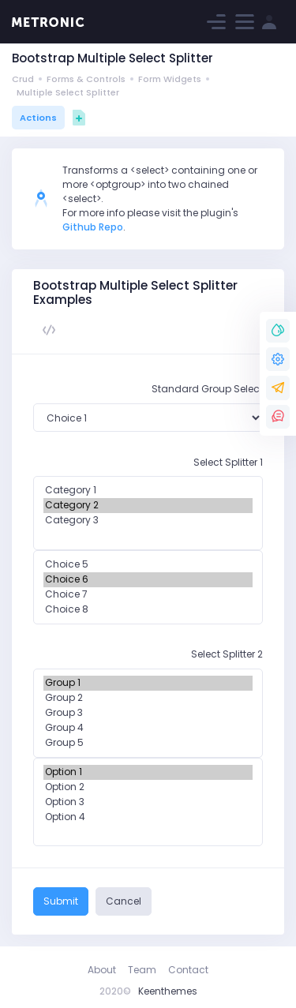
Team (142, 969)
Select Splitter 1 (228, 462)
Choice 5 (148, 564)
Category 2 (148, 505)
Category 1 (148, 490)
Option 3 (148, 802)
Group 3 (148, 713)
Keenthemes (167, 991)
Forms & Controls (86, 79)
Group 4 (148, 728)
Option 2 (148, 787)
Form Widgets (169, 79)
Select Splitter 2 (227, 654)
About (102, 969)
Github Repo (92, 227)
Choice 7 (148, 594)
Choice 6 (148, 579)
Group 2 (148, 698)
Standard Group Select (207, 388)
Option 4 (148, 817)
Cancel (123, 901)
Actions (38, 117)
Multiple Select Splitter (68, 92)
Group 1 (148, 683)
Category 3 (148, 520)
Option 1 (148, 772)
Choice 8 (148, 609)
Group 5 (148, 743)
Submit (60, 901)
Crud (23, 79)
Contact (188, 969)
